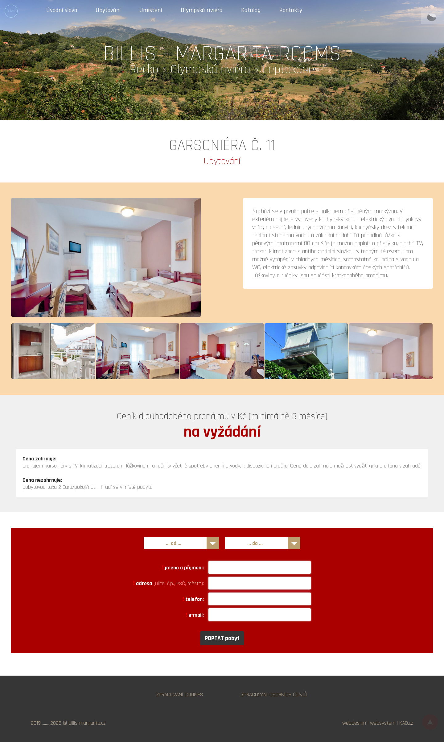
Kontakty (290, 10)
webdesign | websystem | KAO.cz (377, 723)
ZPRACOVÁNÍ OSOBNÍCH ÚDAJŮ (274, 694)
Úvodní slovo (61, 10)
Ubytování (108, 10)
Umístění (150, 10)
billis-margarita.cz (86, 723)
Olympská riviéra (202, 10)
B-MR (11, 11)
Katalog (251, 10)
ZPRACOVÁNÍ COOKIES (179, 694)
